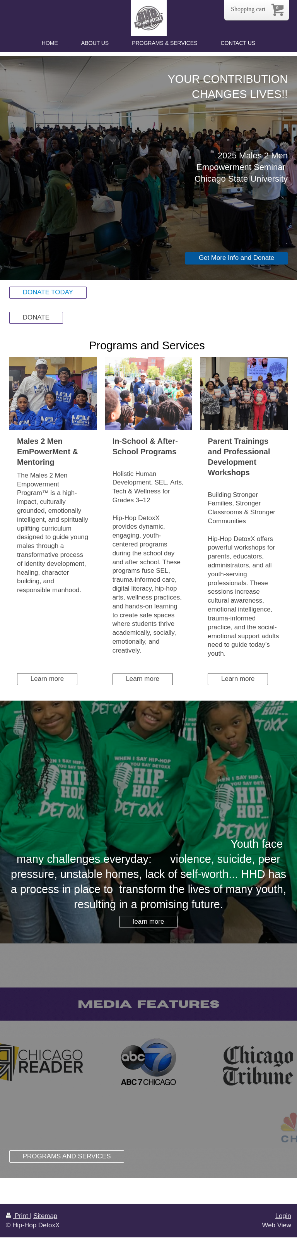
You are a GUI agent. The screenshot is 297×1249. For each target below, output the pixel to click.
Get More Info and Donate (236, 257)
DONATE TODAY (48, 292)
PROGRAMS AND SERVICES (67, 1156)
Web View (276, 1225)
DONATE (36, 317)
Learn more (47, 678)
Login (283, 1216)
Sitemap (45, 1216)
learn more (148, 921)
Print (18, 1216)
